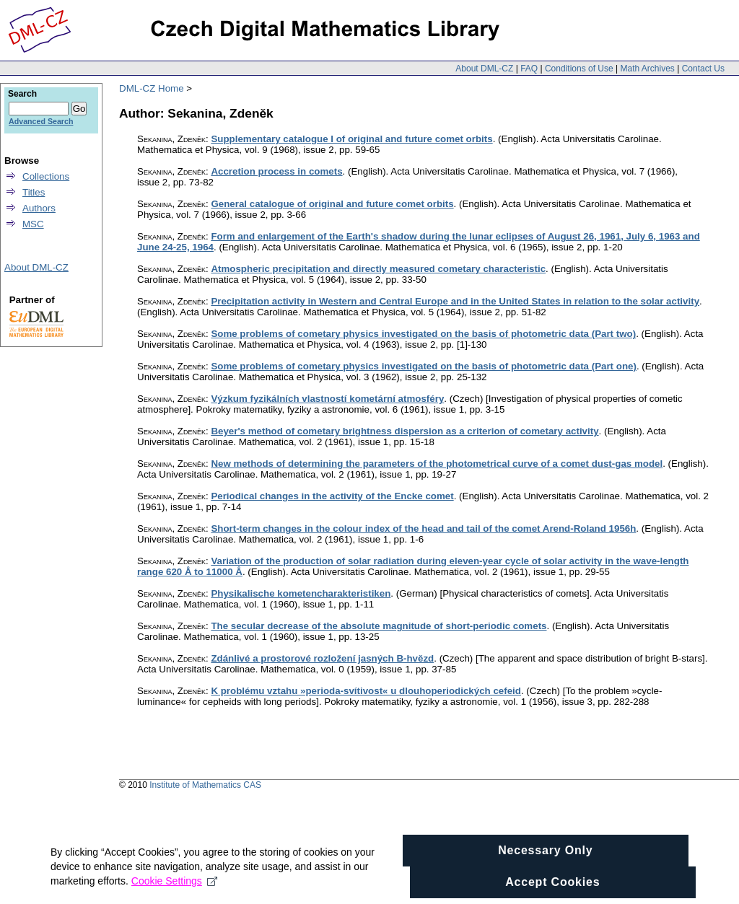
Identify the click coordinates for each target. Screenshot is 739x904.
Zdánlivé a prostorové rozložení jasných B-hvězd (322, 658)
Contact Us (703, 68)
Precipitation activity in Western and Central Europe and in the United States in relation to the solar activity (455, 301)
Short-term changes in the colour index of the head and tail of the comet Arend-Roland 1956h (423, 528)
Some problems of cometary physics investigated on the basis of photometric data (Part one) (424, 366)
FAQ (529, 68)
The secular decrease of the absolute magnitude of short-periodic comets (378, 625)
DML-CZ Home (151, 88)
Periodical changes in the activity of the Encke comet (332, 496)
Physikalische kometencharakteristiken (300, 593)
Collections (45, 176)
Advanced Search (41, 121)
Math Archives (647, 68)
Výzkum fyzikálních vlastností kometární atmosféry (327, 398)
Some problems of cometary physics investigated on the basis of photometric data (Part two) (423, 333)
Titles (33, 192)
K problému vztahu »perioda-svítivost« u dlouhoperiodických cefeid (366, 690)
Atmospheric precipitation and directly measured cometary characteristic (378, 268)
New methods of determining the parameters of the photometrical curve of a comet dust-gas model (437, 463)
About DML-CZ (484, 68)
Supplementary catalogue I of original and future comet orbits (351, 138)
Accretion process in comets (276, 171)
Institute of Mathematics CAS (205, 785)
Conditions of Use (579, 68)
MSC (33, 224)
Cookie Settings (174, 886)
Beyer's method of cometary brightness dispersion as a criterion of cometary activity (404, 431)
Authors (39, 208)
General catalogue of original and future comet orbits (332, 203)
